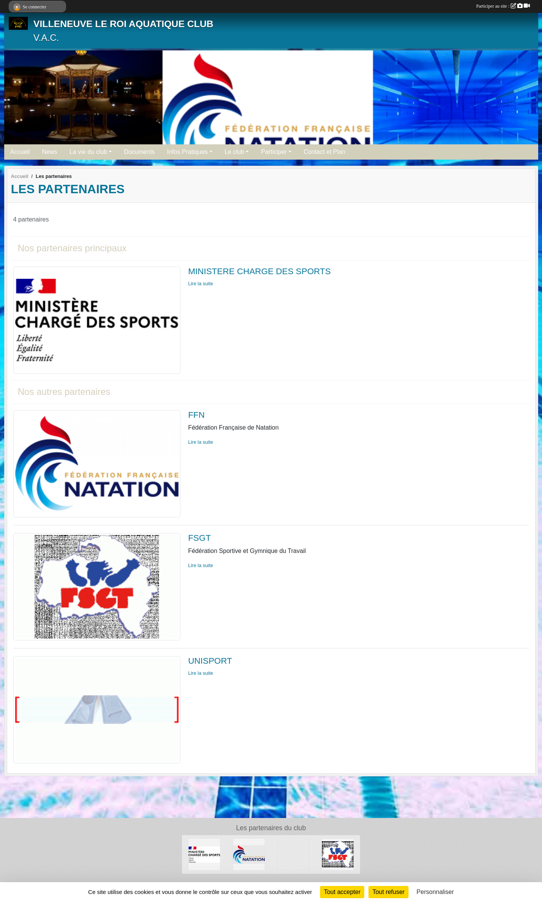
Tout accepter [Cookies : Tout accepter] (342, 892)
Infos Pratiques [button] (187, 152)
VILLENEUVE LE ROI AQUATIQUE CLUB (124, 24)
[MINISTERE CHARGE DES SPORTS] (204, 854)
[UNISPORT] (293, 854)
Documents (139, 152)
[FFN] (249, 854)
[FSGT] (338, 854)
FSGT (199, 538)
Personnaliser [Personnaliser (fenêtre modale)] (435, 892)
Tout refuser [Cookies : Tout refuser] (388, 892)
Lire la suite (200, 283)
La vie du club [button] (88, 152)
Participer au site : (503, 6)
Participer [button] (274, 152)
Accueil (20, 152)
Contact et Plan (324, 152)
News (49, 152)
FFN (196, 415)
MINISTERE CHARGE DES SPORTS (259, 271)
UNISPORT (210, 661)
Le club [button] (234, 152)
